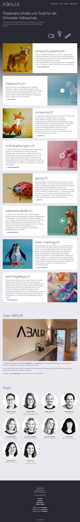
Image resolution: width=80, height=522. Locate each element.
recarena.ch (44, 112)
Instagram (44, 509)
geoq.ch (41, 178)
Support (40, 500)
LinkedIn (44, 507)
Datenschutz (73, 3)
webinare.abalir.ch (18, 210)
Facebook (44, 511)
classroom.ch (15, 83)
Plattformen (54, 3)
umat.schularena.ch (50, 50)
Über (60, 3)
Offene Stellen (40, 504)
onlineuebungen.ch (20, 145)
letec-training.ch (47, 242)
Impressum (40, 502)
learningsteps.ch (17, 276)
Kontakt (66, 3)
